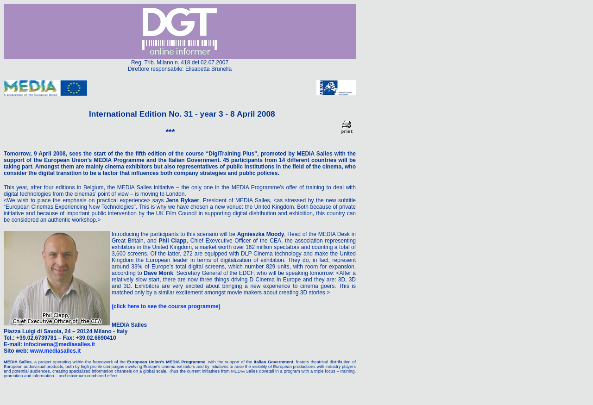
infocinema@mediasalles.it (59, 344)
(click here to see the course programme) (166, 306)
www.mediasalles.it (55, 351)
